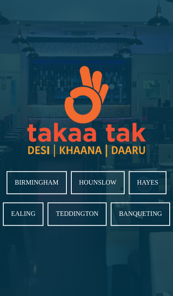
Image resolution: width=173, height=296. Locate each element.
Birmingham (37, 182)
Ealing (23, 213)
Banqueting (140, 213)
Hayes (147, 182)
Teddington (77, 213)
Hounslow (98, 182)
